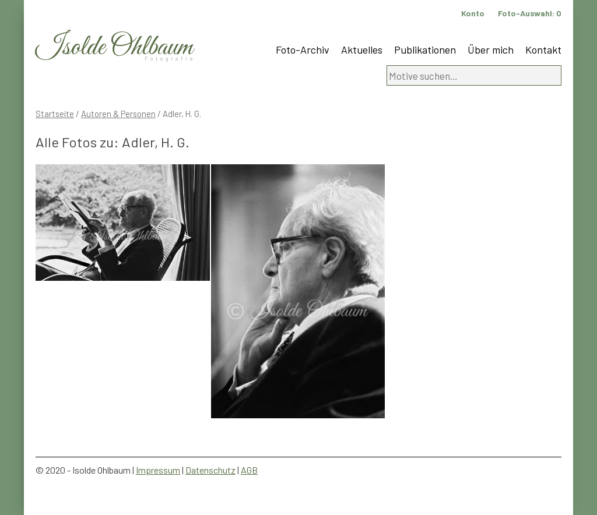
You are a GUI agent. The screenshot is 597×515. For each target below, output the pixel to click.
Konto (472, 13)
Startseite (55, 113)
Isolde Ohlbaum (114, 47)
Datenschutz (210, 469)
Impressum (158, 469)
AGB (249, 469)
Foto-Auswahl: (529, 13)
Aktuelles (361, 49)
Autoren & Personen (118, 113)
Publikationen (425, 49)
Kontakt (543, 49)
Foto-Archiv (302, 49)
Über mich (491, 49)
